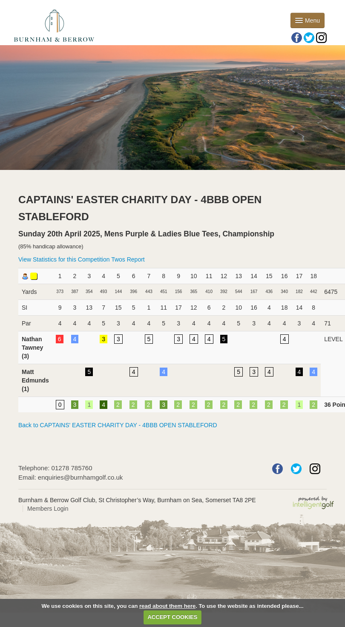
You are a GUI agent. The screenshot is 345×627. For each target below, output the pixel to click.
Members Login (48, 508)
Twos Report (128, 259)
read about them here (167, 606)
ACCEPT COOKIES (172, 617)
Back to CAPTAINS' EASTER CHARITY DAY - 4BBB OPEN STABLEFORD (117, 425)
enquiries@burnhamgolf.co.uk (80, 477)
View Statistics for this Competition (64, 259)
